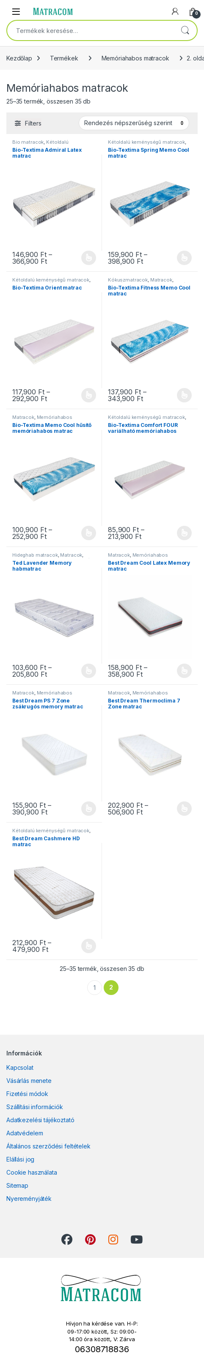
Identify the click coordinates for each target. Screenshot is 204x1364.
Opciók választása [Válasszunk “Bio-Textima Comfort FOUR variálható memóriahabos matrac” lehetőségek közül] (184, 533)
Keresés (185, 30)
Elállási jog (20, 1159)
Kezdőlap (19, 58)
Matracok (161, 280)
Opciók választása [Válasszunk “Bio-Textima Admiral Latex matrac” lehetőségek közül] (88, 258)
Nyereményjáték (29, 1198)
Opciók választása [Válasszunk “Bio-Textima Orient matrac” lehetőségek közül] (88, 395)
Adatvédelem (24, 1133)
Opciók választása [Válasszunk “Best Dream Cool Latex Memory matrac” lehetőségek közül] (184, 671)
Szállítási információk (34, 1106)
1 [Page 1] (95, 987)
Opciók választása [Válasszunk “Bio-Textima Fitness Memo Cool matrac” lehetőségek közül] (184, 395)
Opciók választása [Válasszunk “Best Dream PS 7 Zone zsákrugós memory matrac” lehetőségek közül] (88, 808)
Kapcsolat (19, 1067)
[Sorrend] (134, 123)
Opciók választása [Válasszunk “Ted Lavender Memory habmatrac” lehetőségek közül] (88, 671)
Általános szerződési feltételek (48, 1146)
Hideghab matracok (35, 555)
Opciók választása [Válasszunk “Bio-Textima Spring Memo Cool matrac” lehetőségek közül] (184, 258)
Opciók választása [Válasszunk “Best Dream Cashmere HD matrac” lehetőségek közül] (88, 946)
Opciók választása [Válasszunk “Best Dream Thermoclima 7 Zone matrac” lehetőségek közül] (184, 808)
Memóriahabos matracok (135, 58)
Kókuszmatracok (128, 280)
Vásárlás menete (29, 1080)
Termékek (64, 58)
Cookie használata (31, 1172)
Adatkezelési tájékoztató (40, 1119)
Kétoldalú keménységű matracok (40, 144)
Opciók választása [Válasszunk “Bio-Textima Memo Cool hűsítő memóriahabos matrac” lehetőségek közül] (88, 533)
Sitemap (17, 1185)
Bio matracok (28, 142)
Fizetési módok (27, 1093)
